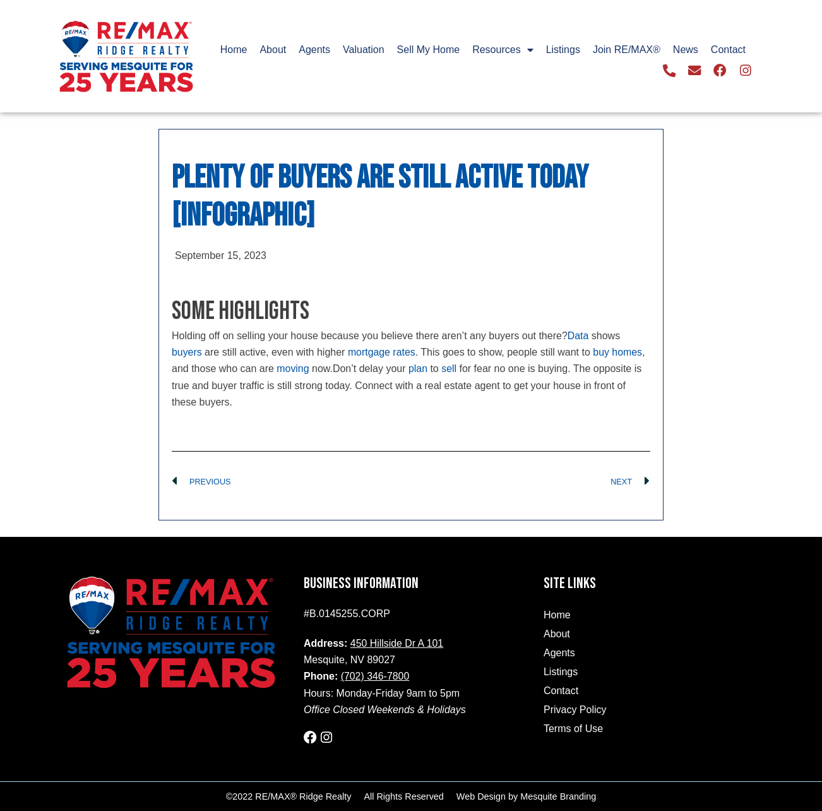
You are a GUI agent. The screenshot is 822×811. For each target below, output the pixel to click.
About (272, 49)
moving (293, 368)
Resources (502, 50)
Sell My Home (428, 49)
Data (578, 335)
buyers (187, 352)
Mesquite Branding (558, 796)
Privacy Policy (575, 709)
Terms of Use (573, 728)
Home (233, 49)
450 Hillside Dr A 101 (397, 643)
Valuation (363, 49)
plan (417, 368)
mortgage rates (382, 352)
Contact (728, 49)
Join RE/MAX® (626, 49)
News (685, 49)
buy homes (618, 352)
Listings (563, 49)
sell (449, 368)
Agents (314, 49)
